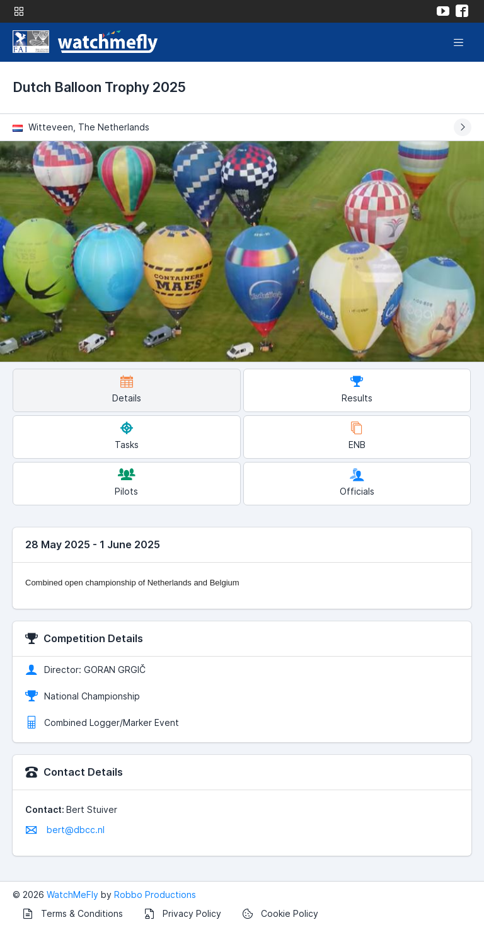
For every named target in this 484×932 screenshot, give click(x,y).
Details (126, 389)
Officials (357, 482)
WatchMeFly (72, 894)
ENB (357, 436)
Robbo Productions (155, 894)
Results (357, 389)
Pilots (126, 482)
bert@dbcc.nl (65, 829)
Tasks (127, 436)
